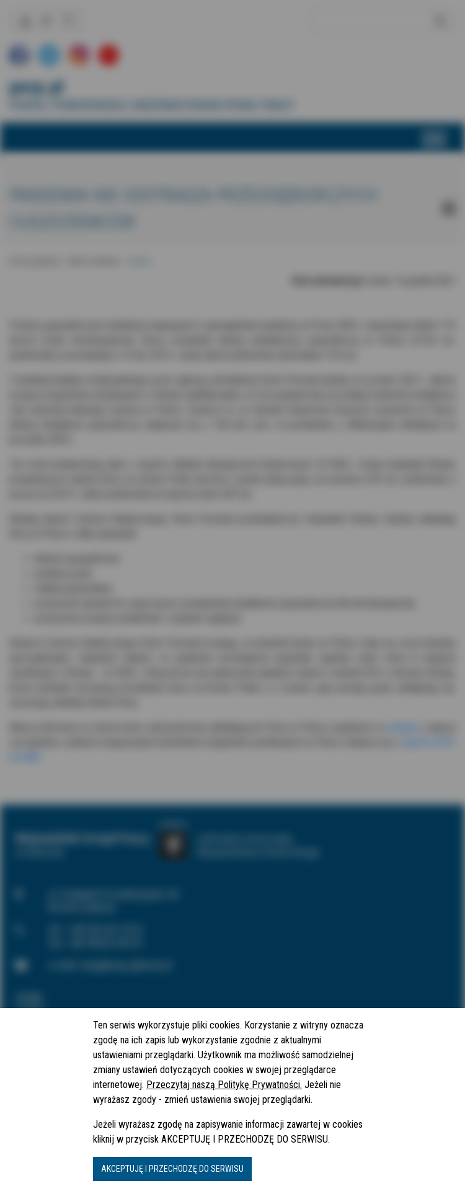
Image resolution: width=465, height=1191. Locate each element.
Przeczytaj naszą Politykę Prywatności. (224, 1085)
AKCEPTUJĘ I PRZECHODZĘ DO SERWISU (172, 1169)
